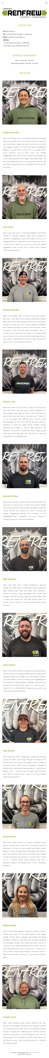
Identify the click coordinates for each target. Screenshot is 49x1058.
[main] (24, 35)
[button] (2, 3)
